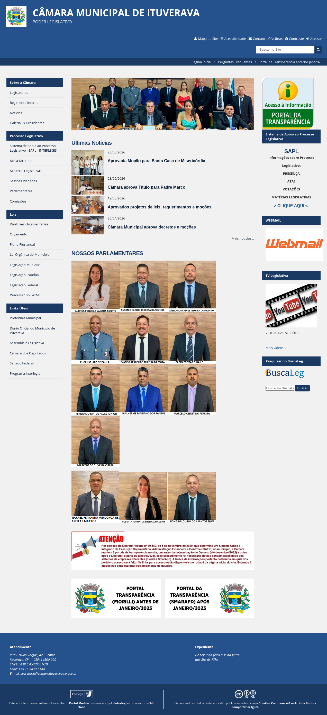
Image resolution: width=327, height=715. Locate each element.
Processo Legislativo (26, 136)
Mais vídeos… (276, 347)
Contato (259, 38)
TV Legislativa (277, 275)
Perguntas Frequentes (235, 62)
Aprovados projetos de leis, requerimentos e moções (160, 207)
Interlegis (121, 703)
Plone (81, 707)
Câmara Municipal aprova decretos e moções (152, 227)
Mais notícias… (243, 238)
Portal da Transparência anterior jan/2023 (290, 62)
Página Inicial (202, 62)
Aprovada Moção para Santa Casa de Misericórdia (156, 161)
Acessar (316, 38)
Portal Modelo (79, 703)
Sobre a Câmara (23, 82)
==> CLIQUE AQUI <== (291, 206)
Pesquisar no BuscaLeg (284, 361)
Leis (13, 214)
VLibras (277, 38)
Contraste (296, 38)
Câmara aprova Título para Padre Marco (146, 187)
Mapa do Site (208, 38)
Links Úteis (19, 308)
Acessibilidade (235, 38)
